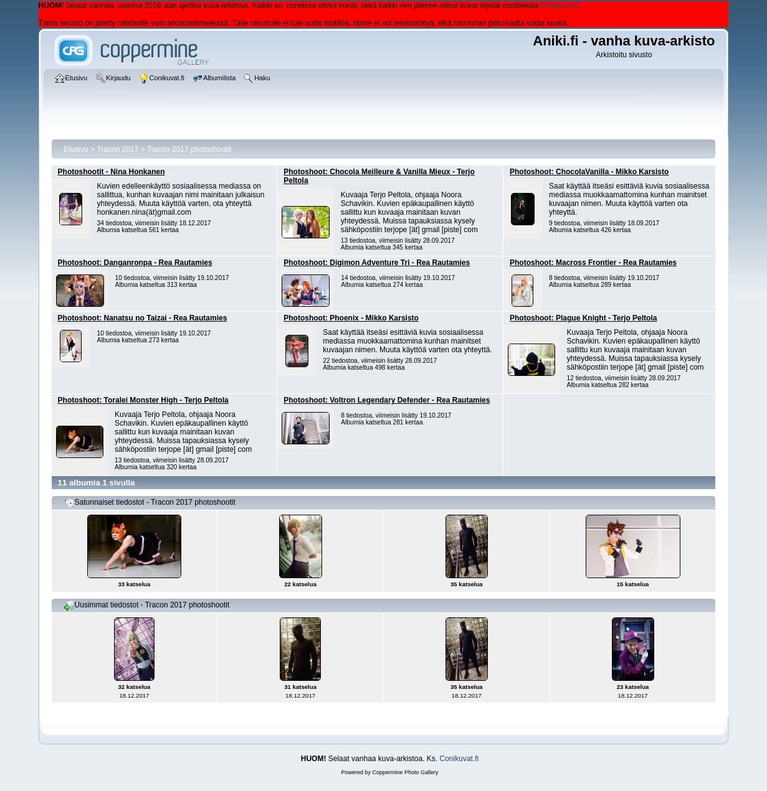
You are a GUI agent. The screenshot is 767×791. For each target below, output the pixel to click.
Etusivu (76, 149)
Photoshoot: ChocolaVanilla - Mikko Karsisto (589, 171)
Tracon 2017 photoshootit (189, 149)
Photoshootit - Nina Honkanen (111, 171)
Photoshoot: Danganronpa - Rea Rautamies (135, 262)
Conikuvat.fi (559, 5)
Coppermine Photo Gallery (405, 772)
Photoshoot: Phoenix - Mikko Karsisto (351, 318)
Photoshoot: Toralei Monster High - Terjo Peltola (143, 400)
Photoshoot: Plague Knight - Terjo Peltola (583, 318)
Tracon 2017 (117, 149)
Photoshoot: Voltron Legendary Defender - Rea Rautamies (386, 400)
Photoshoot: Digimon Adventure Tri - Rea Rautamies (376, 262)
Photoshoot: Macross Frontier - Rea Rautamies (593, 262)
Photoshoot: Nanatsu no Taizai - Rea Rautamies (142, 318)
